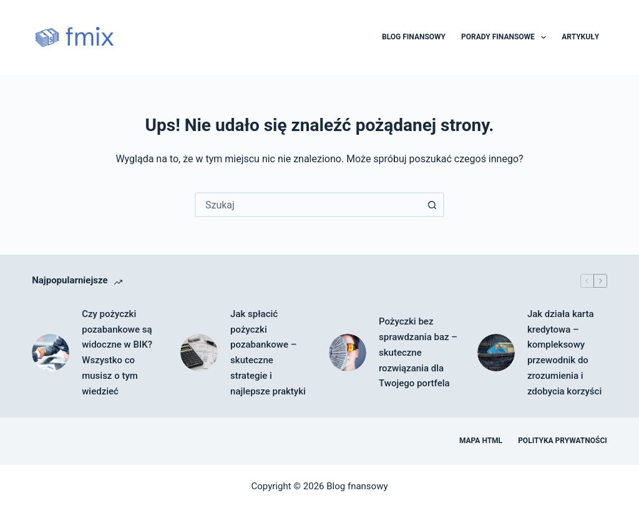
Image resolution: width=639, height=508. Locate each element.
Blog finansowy (414, 36)
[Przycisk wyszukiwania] (432, 204)
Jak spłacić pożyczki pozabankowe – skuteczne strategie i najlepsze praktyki (268, 352)
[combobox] (308, 204)
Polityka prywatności (562, 440)
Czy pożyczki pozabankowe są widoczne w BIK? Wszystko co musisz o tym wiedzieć (117, 352)
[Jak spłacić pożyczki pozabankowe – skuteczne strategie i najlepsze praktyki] (199, 352)
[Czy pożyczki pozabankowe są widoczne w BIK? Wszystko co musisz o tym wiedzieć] (50, 352)
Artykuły (580, 36)
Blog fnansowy (357, 486)
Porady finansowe (506, 37)
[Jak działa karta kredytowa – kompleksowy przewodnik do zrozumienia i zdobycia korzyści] (496, 352)
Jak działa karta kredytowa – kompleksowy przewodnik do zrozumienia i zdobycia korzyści (564, 352)
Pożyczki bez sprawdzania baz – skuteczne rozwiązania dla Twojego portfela (418, 352)
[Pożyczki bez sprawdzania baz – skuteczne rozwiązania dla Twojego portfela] (347, 352)
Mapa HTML (480, 440)
